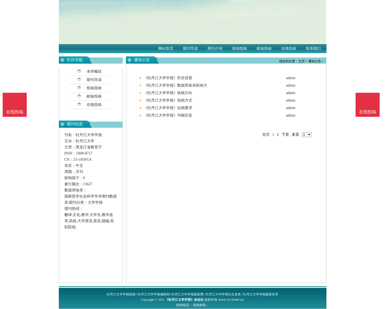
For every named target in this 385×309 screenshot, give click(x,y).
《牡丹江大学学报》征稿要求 (168, 108)
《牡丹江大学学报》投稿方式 (168, 100)
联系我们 (313, 49)
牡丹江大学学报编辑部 (154, 294)
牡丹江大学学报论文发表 (223, 294)
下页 (285, 135)
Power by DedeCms (231, 300)
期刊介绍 (214, 49)
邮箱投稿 (264, 49)
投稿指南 (239, 49)
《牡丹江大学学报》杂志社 (184, 300)
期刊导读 (190, 49)
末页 (295, 135)
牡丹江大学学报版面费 (187, 294)
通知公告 (314, 61)
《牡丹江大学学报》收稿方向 (168, 93)
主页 (301, 61)
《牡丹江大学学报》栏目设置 (168, 78)
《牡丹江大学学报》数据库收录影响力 (175, 85)
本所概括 (94, 71)
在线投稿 (288, 49)
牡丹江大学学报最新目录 (260, 294)
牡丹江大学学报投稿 (121, 294)
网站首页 (165, 49)
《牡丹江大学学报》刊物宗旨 (168, 115)
